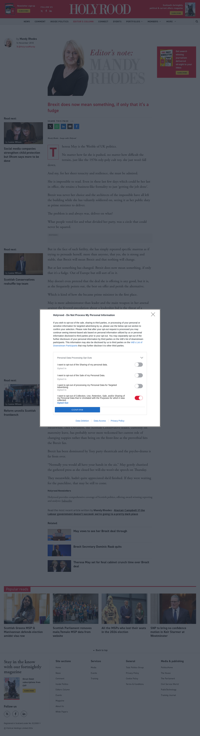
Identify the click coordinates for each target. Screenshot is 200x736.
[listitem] (100, 357)
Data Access (100, 421)
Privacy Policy (117, 421)
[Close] (154, 315)
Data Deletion (82, 421)
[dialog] (100, 368)
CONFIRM (77, 410)
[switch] (139, 364)
